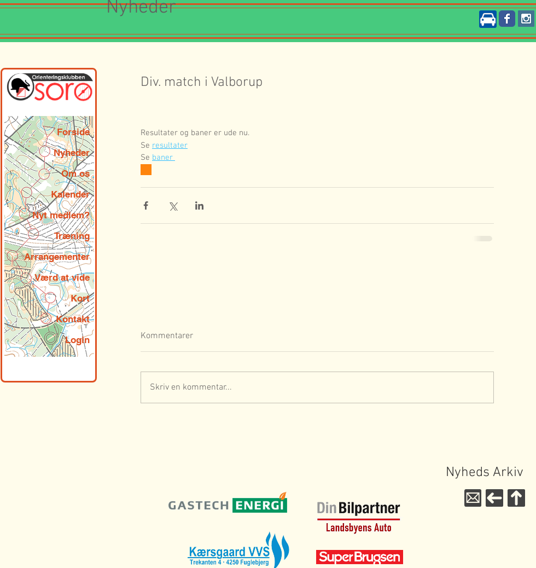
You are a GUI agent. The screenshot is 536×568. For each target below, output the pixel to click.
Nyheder (72, 152)
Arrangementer (57, 256)
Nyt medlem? (61, 215)
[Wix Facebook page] (507, 18)
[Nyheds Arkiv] (484, 473)
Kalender (70, 194)
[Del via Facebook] (146, 205)
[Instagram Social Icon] (526, 18)
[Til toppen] (516, 498)
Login (77, 339)
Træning (72, 235)
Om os (75, 173)
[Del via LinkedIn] (199, 205)
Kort (80, 298)
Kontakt (73, 319)
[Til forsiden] (494, 498)
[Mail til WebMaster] (473, 498)
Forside (73, 131)
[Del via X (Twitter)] (172, 205)
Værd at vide (62, 277)
